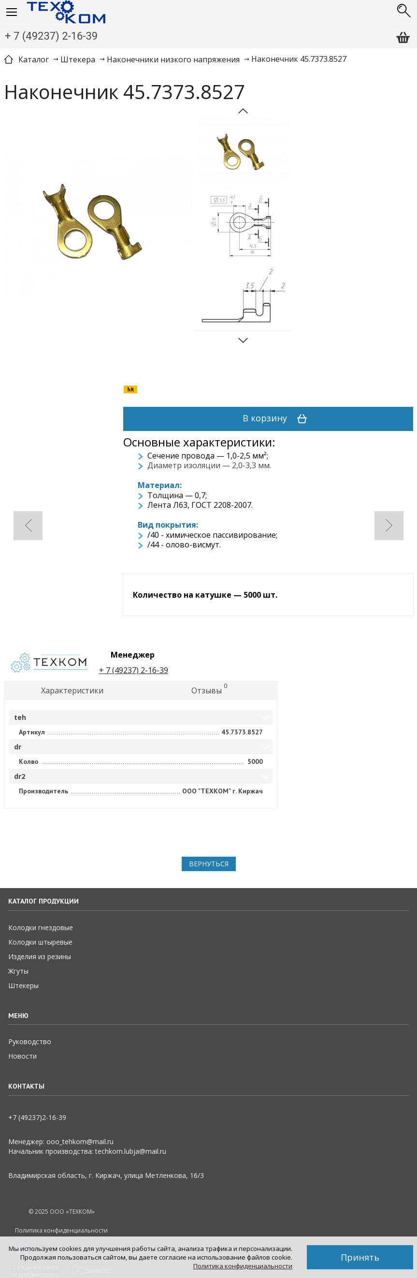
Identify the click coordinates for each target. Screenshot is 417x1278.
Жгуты (18, 971)
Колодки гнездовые (40, 927)
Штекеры (23, 985)
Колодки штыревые (40, 942)
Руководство (29, 1041)
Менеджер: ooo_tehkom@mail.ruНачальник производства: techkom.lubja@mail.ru (87, 1146)
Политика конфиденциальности (242, 1266)
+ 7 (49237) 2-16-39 (51, 36)
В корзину (278, 419)
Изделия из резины (39, 956)
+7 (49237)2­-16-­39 (37, 1117)
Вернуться (209, 863)
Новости (22, 1056)
